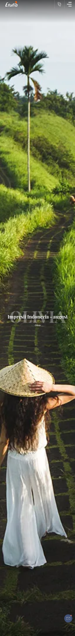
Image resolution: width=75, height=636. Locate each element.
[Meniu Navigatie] (69, 4)
